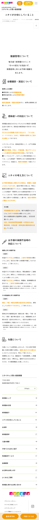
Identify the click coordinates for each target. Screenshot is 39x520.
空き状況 (19, 3)
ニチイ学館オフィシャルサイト (12, 511)
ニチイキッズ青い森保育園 (26, 19)
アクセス (26, 388)
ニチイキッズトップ (6, 19)
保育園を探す (16, 19)
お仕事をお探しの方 (28, 3)
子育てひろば (28, 516)
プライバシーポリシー (10, 501)
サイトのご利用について (11, 504)
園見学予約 (10, 516)
